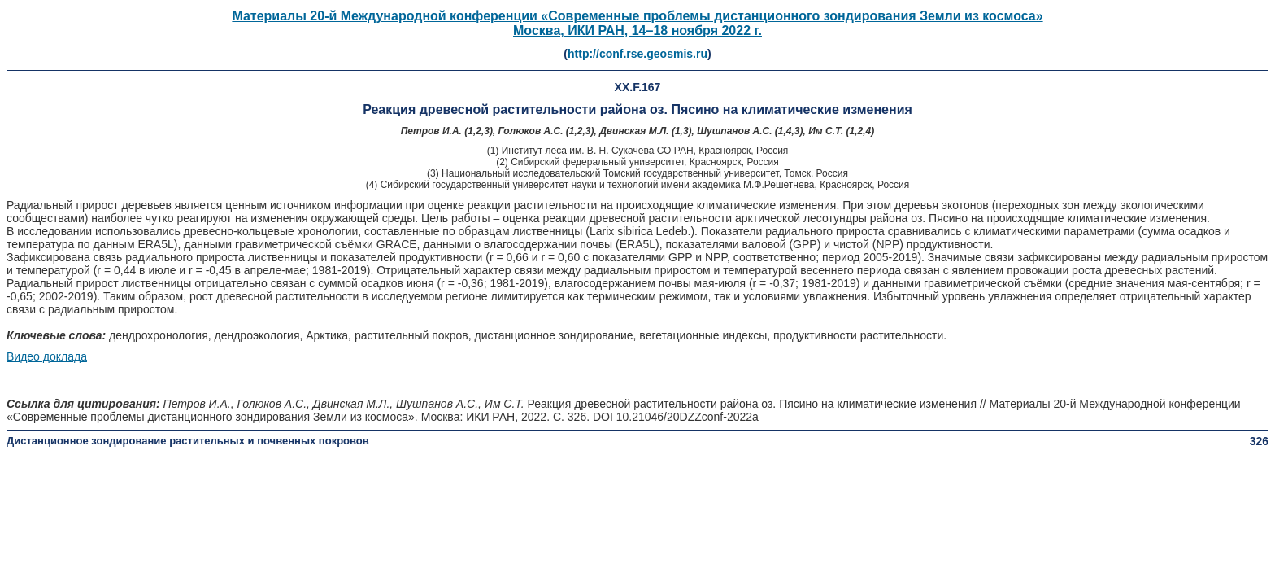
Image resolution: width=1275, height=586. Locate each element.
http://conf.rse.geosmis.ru (637, 53)
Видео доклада (47, 356)
